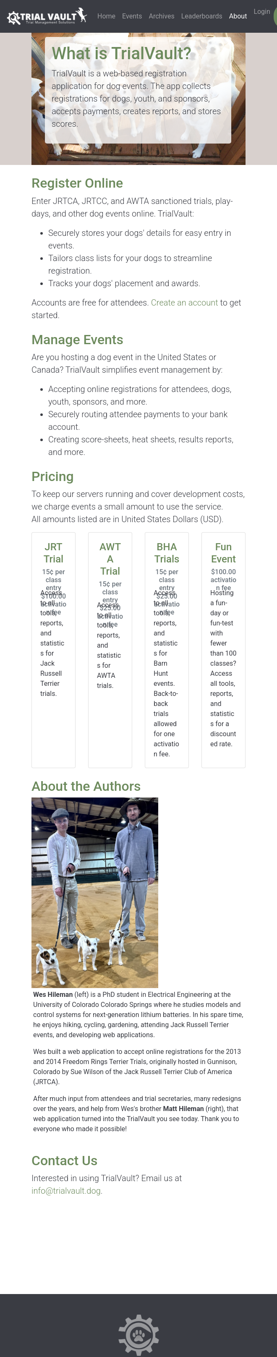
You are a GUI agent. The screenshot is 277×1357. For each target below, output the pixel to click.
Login (261, 12)
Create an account (184, 303)
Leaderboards (201, 16)
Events (132, 16)
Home (106, 16)
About (238, 16)
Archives (161, 16)
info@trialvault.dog (66, 1191)
